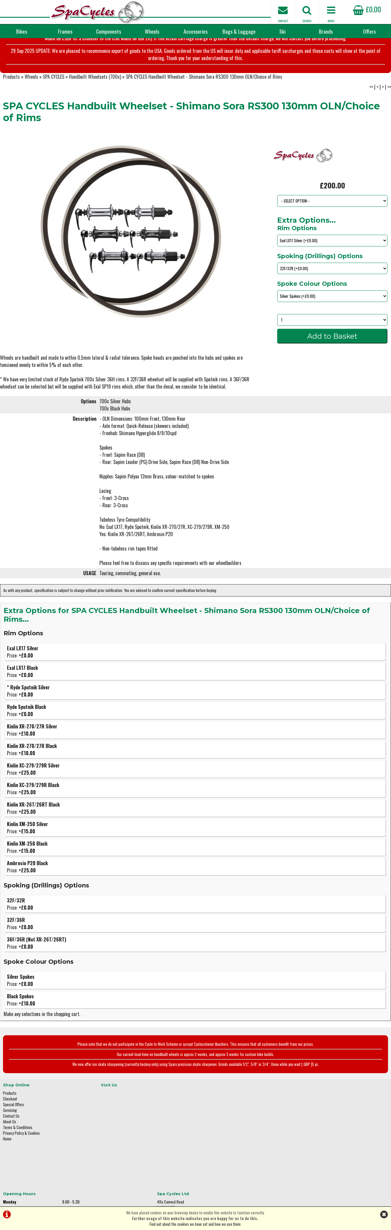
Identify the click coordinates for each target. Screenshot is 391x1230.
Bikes (21, 31)
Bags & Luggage (239, 31)
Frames (65, 31)
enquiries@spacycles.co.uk (322, 1167)
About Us (9, 1140)
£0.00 (367, 9)
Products (11, 98)
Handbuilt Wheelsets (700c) (95, 98)
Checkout (10, 1118)
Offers (369, 31)
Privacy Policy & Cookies (21, 1152)
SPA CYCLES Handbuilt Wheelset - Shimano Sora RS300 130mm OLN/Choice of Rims (204, 98)
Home (7, 1158)
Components (108, 31)
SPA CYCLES (53, 98)
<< (371, 108)
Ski (282, 31)
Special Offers (13, 1123)
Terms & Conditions (17, 1146)
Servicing (10, 1129)
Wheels (152, 31)
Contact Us (11, 1135)
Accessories (195, 31)
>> (389, 108)
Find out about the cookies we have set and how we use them (195, 1224)
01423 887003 (311, 1148)
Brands (326, 31)
